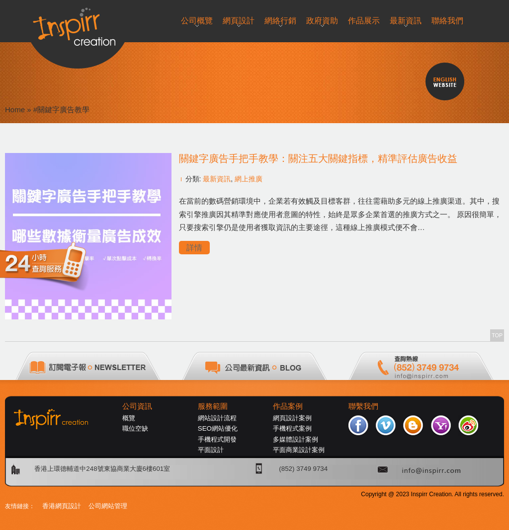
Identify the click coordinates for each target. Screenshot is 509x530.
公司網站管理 (107, 506)
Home (15, 109)
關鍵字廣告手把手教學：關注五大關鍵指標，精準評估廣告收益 (318, 158)
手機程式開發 (217, 439)
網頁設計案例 (292, 418)
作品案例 (288, 406)
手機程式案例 (292, 428)
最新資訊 (217, 179)
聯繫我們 (363, 406)
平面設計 (211, 450)
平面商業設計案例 (299, 450)
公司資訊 (137, 406)
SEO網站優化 (218, 428)
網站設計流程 (217, 418)
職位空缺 (135, 428)
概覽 (128, 418)
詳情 (194, 247)
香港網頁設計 (61, 506)
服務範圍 (213, 406)
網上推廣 (248, 179)
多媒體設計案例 (295, 439)
